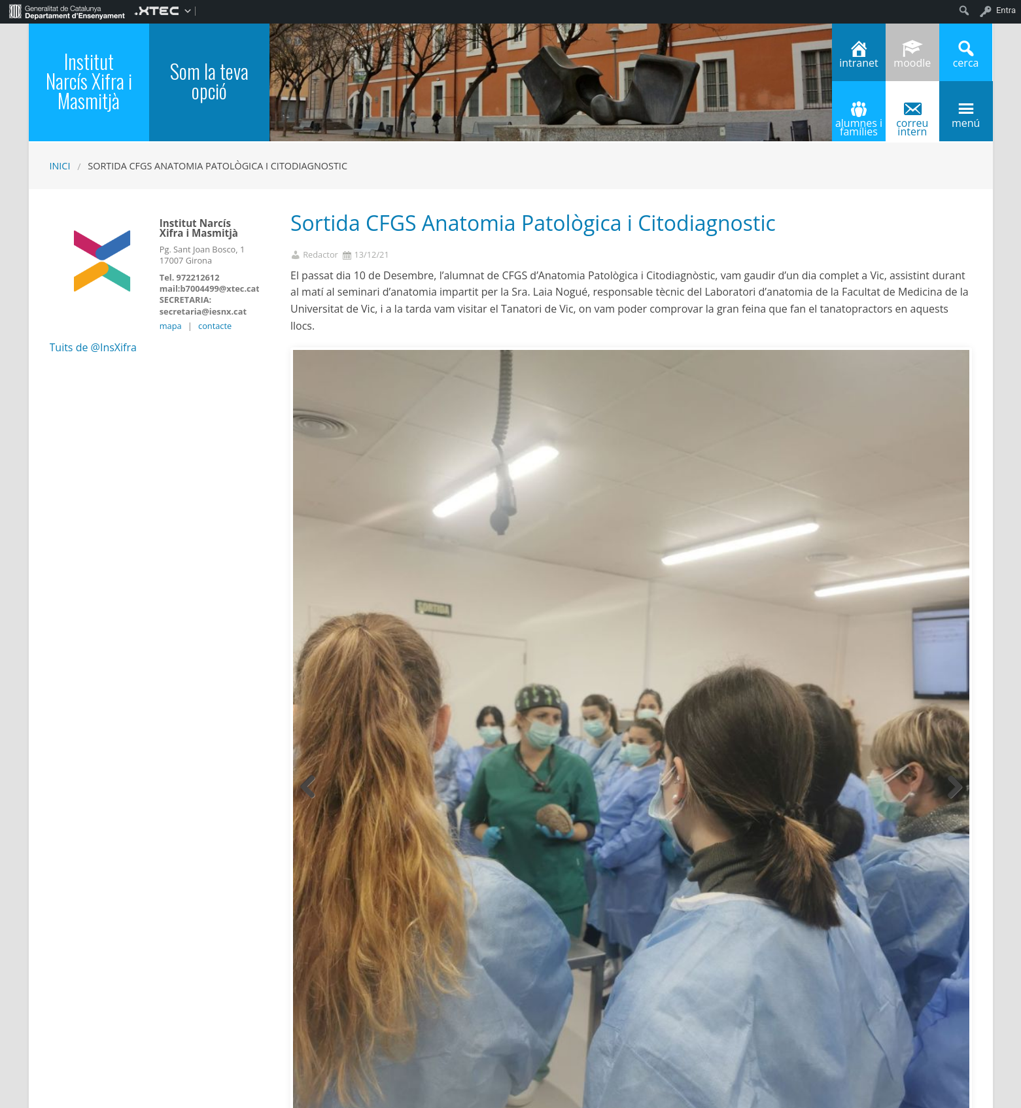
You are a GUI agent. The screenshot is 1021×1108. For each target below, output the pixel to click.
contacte (215, 326)
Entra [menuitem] (1006, 10)
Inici (60, 166)
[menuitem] (67, 10)
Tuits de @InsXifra (93, 347)
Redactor (320, 255)
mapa (171, 326)
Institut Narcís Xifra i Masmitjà (89, 80)
